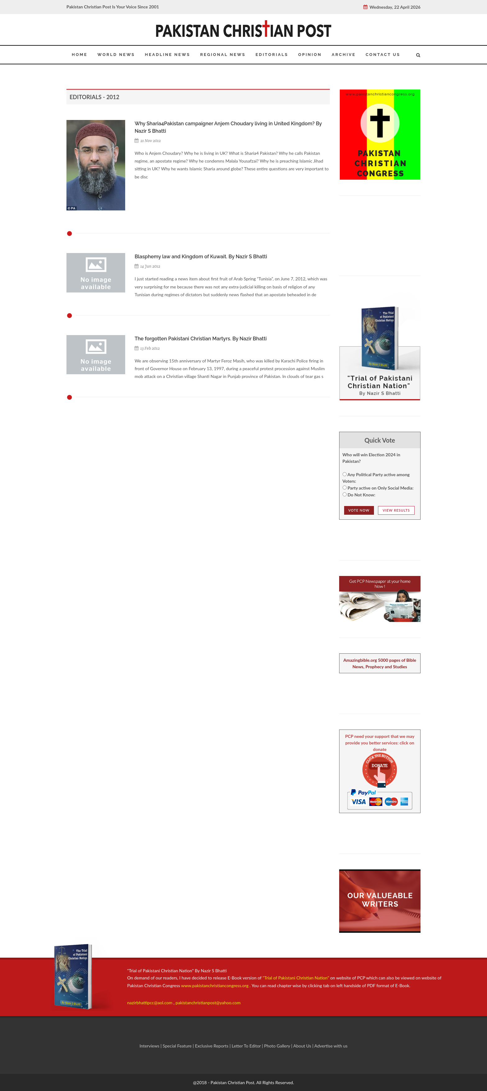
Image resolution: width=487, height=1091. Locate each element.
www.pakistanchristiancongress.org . (215, 985)
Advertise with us (331, 1045)
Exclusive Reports (212, 1045)
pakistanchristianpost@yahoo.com (207, 1002)
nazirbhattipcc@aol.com (150, 1002)
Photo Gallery (277, 1045)
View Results (396, 510)
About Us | (303, 1045)
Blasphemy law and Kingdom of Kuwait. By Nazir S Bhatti (200, 257)
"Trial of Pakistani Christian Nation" (296, 977)
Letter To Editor (247, 1045)
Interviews (150, 1045)
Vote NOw (359, 510)
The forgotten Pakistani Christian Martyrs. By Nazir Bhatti (200, 339)
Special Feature (178, 1045)
